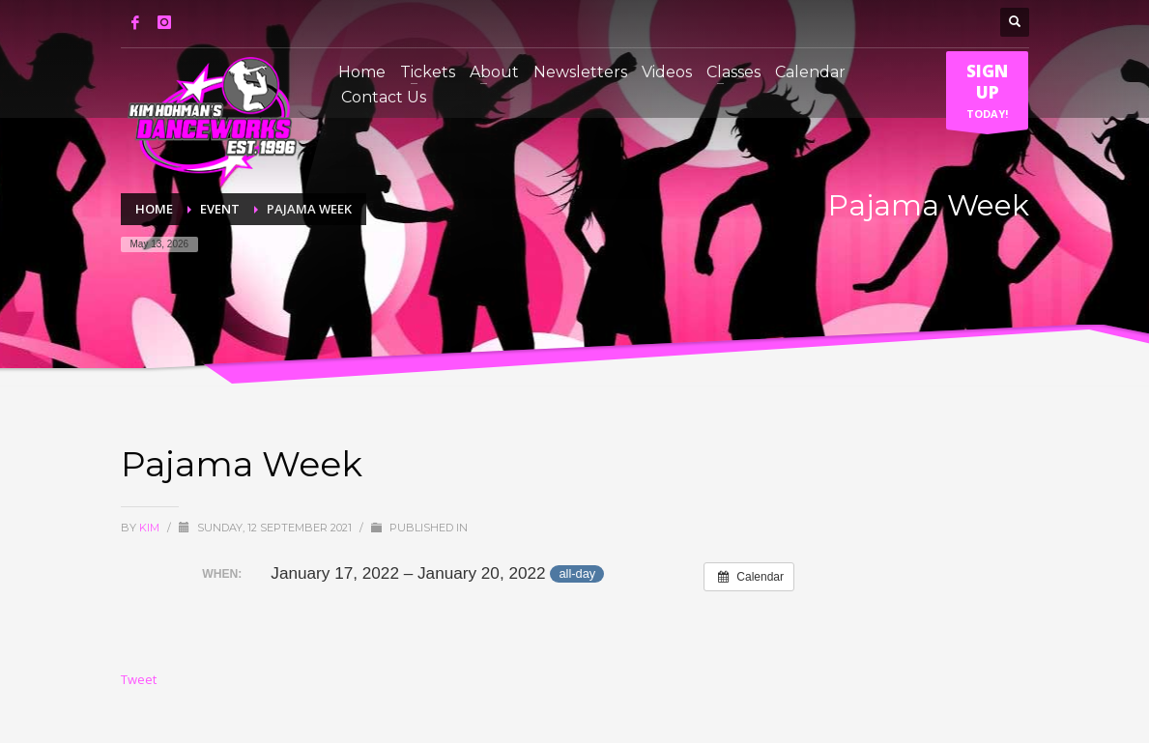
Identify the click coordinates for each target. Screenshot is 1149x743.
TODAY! (987, 94)
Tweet (139, 679)
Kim (150, 527)
